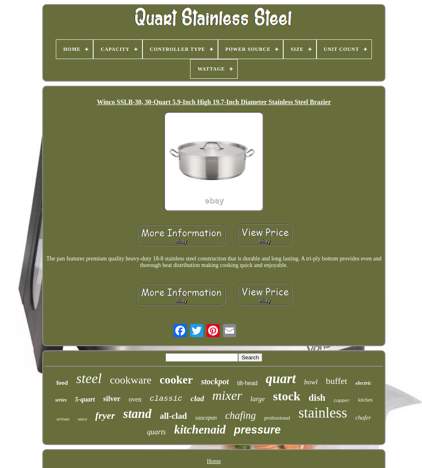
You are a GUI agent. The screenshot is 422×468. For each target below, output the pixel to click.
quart (281, 378)
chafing (240, 415)
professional (277, 418)
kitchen (365, 400)
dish (317, 398)
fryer (105, 415)
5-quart (85, 399)
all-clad (173, 416)
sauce (82, 419)
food (62, 382)
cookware (130, 380)
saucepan (206, 418)
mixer (227, 395)
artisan (63, 418)
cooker (176, 379)
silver (111, 399)
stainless (322, 413)
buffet (336, 381)
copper (342, 400)
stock (286, 396)
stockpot (215, 381)
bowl (311, 382)
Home (214, 461)
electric (363, 383)
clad (197, 398)
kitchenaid (200, 429)
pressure (257, 430)
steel (88, 378)
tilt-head (247, 383)
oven (134, 399)
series (61, 400)
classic (165, 398)
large (257, 399)
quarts (156, 432)
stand (137, 413)
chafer (363, 417)
